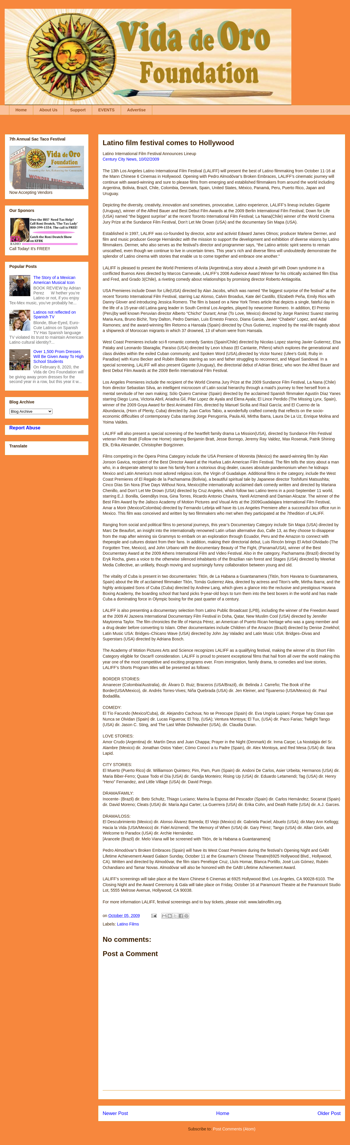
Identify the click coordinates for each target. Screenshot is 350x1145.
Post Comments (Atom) (234, 1129)
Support (78, 110)
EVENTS (106, 110)
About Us (48, 110)
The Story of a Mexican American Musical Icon (55, 280)
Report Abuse (25, 427)
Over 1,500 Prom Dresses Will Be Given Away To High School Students (59, 356)
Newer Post (115, 1113)
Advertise (136, 110)
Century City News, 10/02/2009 (131, 159)
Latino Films (128, 924)
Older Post (329, 1113)
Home (21, 110)
